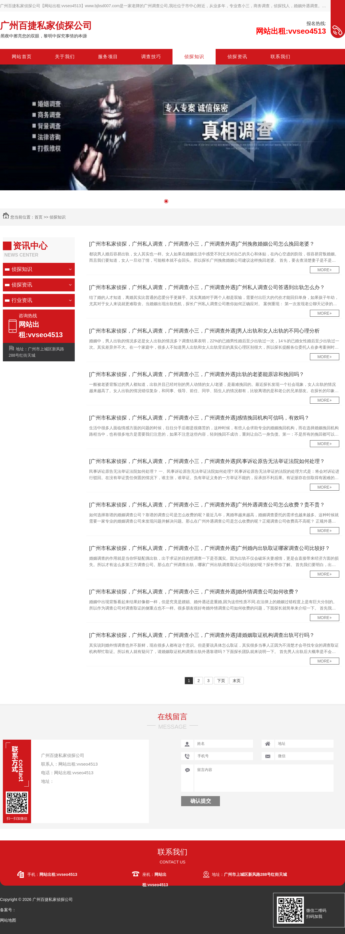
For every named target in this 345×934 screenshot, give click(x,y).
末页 (237, 680)
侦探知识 (57, 217)
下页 (221, 680)
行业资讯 (22, 300)
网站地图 (8, 920)
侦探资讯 (22, 285)
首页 (38, 217)
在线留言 (172, 716)
